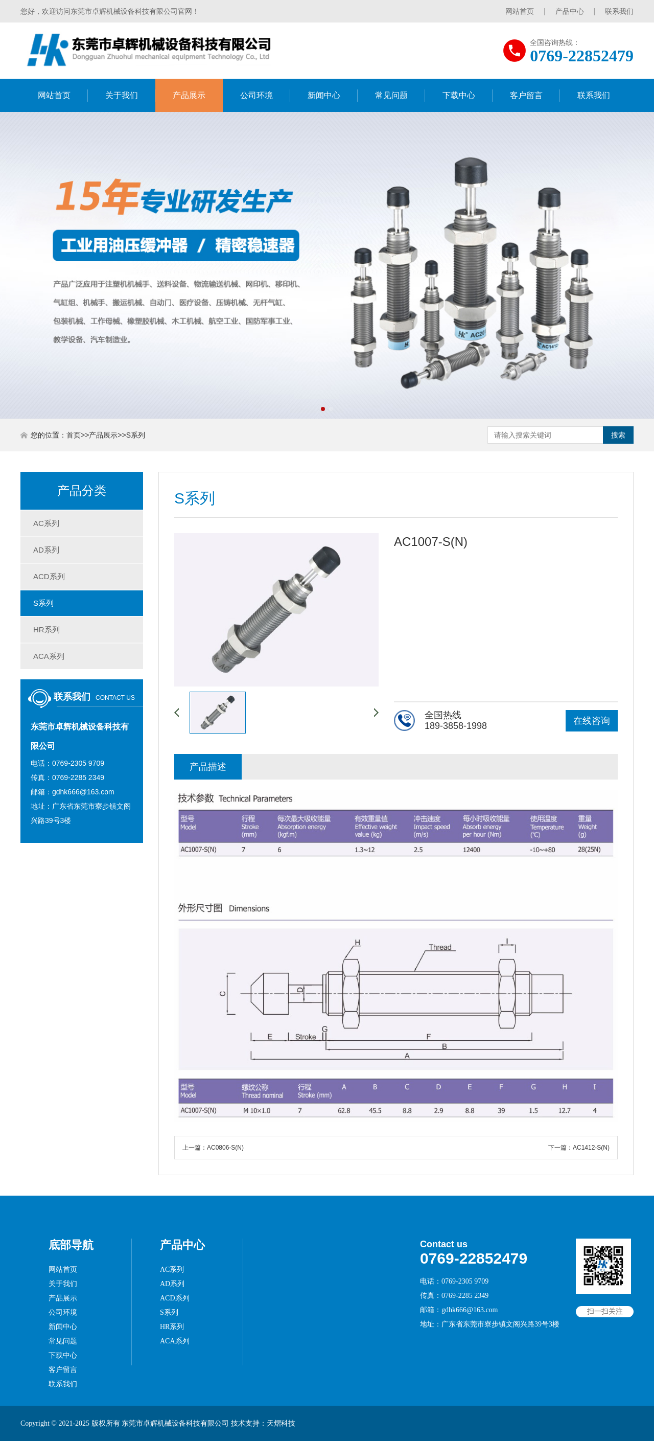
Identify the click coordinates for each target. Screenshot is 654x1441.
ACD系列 (49, 576)
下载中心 (458, 95)
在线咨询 (591, 721)
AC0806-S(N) (225, 1147)
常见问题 (391, 95)
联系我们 (619, 11)
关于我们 (121, 95)
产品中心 (569, 11)
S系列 (135, 435)
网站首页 (519, 11)
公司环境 (256, 95)
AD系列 (46, 549)
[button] (323, 409)
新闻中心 (324, 95)
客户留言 (526, 95)
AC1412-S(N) (591, 1147)
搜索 (618, 435)
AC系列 (46, 523)
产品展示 (189, 95)
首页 (73, 435)
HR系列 (46, 629)
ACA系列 (48, 656)
